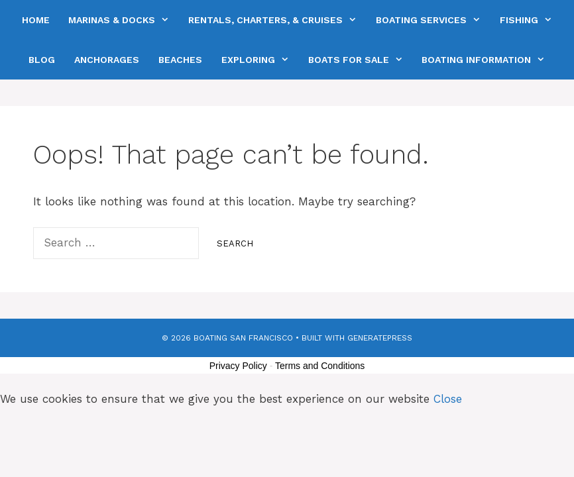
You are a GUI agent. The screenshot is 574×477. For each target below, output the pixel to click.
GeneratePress (379, 338)
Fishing (530, 20)
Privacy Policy (238, 365)
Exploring (259, 60)
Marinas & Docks (123, 20)
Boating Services (433, 20)
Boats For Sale (360, 60)
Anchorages (106, 59)
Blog (42, 59)
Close (447, 398)
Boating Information (488, 60)
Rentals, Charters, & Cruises (277, 20)
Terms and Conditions (320, 365)
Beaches (180, 59)
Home (36, 20)
